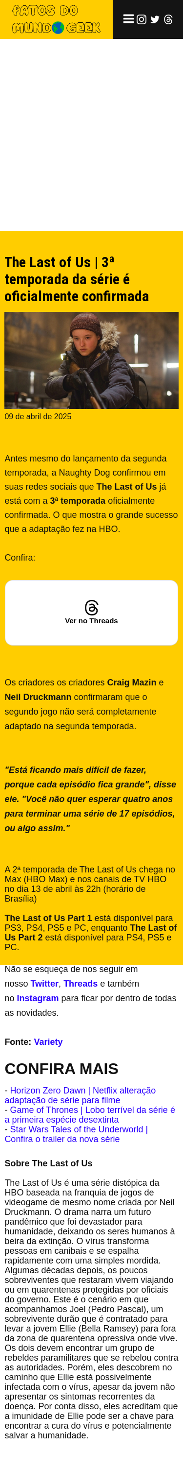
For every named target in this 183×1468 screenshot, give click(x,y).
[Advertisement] (91, 135)
